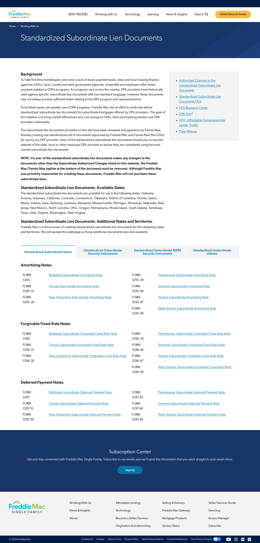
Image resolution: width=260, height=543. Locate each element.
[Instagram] (236, 539)
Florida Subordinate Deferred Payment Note (79, 403)
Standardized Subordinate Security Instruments (103, 251)
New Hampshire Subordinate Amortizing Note (80, 297)
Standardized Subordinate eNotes (212, 251)
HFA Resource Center (193, 108)
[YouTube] (228, 539)
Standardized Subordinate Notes (48, 252)
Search (201, 14)
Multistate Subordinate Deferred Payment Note (80, 392)
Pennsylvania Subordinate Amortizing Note (187, 275)
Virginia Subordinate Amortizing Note (183, 297)
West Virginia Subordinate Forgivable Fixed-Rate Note (194, 367)
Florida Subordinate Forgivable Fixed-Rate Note (81, 345)
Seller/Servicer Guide (233, 14)
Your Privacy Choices (201, 539)
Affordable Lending (128, 503)
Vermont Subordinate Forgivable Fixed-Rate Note (191, 345)
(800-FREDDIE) (78, 14)
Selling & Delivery (173, 503)
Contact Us (87, 539)
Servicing (214, 510)
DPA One (186, 114)
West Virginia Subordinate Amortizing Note (187, 308)
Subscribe (214, 526)
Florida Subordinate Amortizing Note (74, 286)
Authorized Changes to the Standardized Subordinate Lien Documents (200, 85)
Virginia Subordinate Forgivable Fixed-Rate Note (191, 356)
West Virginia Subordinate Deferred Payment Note (192, 415)
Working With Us (80, 503)
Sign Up (130, 470)
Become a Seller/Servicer (132, 518)
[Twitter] (249, 539)
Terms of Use (114, 539)
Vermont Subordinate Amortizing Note (184, 286)
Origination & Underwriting (133, 526)
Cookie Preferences (177, 539)
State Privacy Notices (153, 539)
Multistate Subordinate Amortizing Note (76, 275)
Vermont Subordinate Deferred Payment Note (188, 403)
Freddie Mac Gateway (176, 510)
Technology (132, 14)
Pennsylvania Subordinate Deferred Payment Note (191, 392)
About (74, 518)
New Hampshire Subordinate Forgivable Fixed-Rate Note (88, 356)
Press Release (188, 131)
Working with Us (106, 14)
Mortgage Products (174, 518)
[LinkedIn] (243, 539)
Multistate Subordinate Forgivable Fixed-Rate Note (83, 334)
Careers (100, 539)
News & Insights (176, 14)
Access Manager (218, 518)
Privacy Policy (131, 539)
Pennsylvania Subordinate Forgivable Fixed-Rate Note (194, 334)
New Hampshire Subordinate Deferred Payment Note (85, 415)
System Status (171, 526)
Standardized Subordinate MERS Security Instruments (157, 251)
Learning (153, 14)
